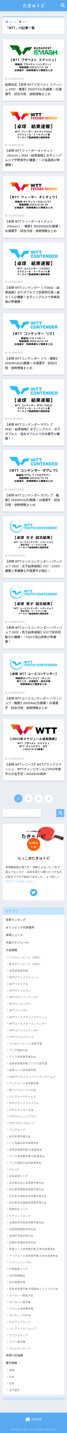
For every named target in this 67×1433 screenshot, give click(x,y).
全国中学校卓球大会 (21, 1235)
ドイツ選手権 (17, 1341)
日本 (11, 1376)
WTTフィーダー (18, 1010)
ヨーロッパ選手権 (20, 1302)
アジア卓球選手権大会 (22, 1056)
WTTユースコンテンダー (24, 1030)
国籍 (11, 1370)
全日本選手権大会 (20, 1136)
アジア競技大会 (18, 1050)
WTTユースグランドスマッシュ (28, 1017)
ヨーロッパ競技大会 (21, 1295)
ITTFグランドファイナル (24, 1103)
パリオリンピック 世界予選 (25, 1043)
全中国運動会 (17, 1275)
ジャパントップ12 (20, 1262)
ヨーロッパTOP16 (20, 1315)
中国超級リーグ (18, 1268)
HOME (33, 1419)
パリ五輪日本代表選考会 (24, 1142)
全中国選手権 (17, 1282)
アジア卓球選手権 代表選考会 (27, 1156)
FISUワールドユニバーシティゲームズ (32, 1076)
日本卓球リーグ (18, 1176)
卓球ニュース (14, 935)
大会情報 (11, 950)
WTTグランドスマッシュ (24, 977)
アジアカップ (17, 1129)
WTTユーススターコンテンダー (28, 1023)
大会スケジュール (17, 942)
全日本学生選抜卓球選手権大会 (28, 1202)
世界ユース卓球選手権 (22, 1069)
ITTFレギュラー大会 (21, 1109)
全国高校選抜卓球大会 (22, 1229)
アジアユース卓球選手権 (24, 1083)
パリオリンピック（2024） (25, 957)
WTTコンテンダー (20, 1003)
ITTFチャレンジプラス (22, 1116)
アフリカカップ (18, 1335)
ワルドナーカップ (20, 1348)
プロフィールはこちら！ (20, 881)
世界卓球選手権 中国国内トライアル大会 (33, 1288)
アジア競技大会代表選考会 (25, 1162)
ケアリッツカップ (20, 1215)
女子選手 (14, 1390)
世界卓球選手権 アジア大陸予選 (28, 1063)
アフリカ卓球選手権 (21, 1308)
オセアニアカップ (20, 1321)
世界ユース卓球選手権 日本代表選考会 (32, 1248)
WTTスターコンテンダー (24, 997)
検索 (60, 813)
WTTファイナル (18, 983)
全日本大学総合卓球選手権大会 (28, 1196)
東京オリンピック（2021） (25, 963)
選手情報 (11, 1362)
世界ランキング (16, 919)
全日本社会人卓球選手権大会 (26, 1182)
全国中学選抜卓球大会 (22, 1242)
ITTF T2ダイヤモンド (22, 1123)
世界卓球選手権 (18, 970)
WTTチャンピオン (20, 990)
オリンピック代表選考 (20, 927)
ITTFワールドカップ (21, 1036)
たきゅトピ (34, 5)
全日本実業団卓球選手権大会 (26, 1189)
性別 (11, 1383)
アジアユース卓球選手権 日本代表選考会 (33, 1255)
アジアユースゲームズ (22, 1096)
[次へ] (49, 798)
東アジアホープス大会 (22, 1089)
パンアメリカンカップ (22, 1328)
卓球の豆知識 (14, 1355)
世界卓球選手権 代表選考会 (25, 1149)
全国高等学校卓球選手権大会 (26, 1222)
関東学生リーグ (18, 1209)
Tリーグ (14, 1169)
